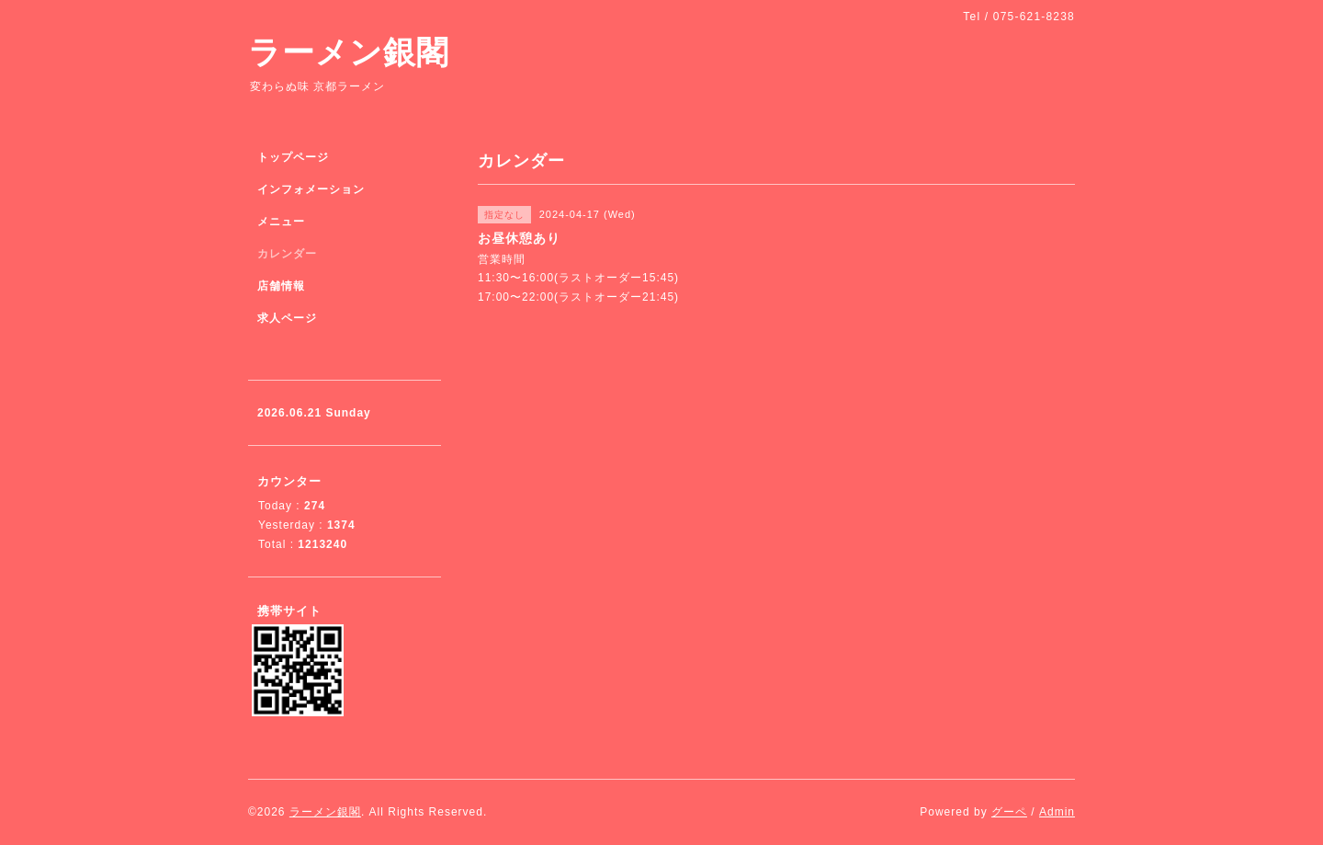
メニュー (281, 221)
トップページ (293, 157)
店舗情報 (281, 286)
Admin (1057, 811)
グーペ (1009, 811)
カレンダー (287, 253)
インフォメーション (311, 189)
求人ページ (287, 318)
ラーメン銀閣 (348, 52)
